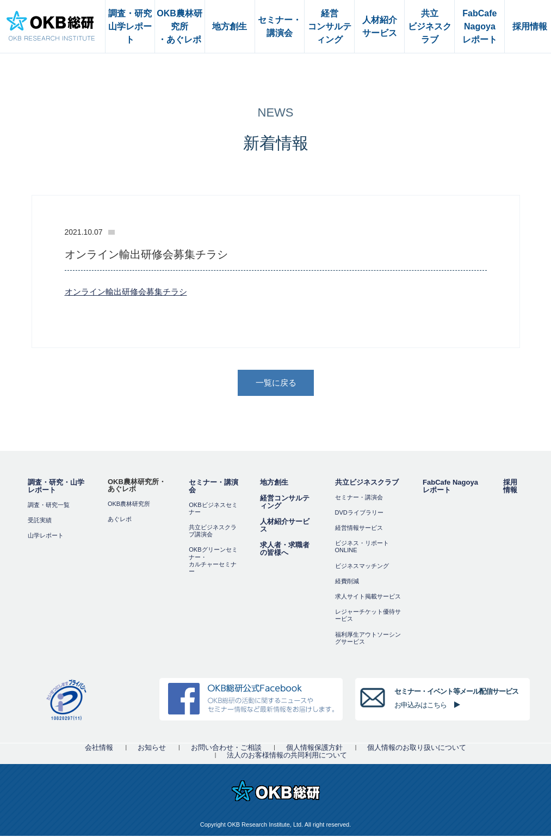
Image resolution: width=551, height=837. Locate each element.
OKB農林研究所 (129, 505)
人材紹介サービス (284, 526)
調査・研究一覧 (49, 506)
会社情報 (99, 748)
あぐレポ (120, 520)
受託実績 (40, 521)
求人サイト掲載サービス (368, 597)
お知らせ (152, 748)
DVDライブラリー (359, 513)
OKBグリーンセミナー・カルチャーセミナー (213, 562)
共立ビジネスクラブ (367, 483)
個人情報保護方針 (314, 748)
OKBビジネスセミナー (213, 509)
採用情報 (510, 487)
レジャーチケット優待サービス (368, 616)
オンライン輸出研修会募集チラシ (126, 291)
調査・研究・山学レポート (56, 487)
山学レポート (46, 536)
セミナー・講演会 (213, 487)
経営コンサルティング (284, 503)
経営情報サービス (359, 529)
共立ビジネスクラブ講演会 (213, 532)
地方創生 (274, 483)
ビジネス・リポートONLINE (362, 547)
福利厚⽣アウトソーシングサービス (368, 639)
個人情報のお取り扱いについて (416, 748)
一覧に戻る (276, 383)
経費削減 (347, 582)
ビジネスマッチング (362, 567)
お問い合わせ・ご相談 (226, 748)
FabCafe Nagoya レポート (450, 487)
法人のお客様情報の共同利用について (287, 756)
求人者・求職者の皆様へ (284, 550)
